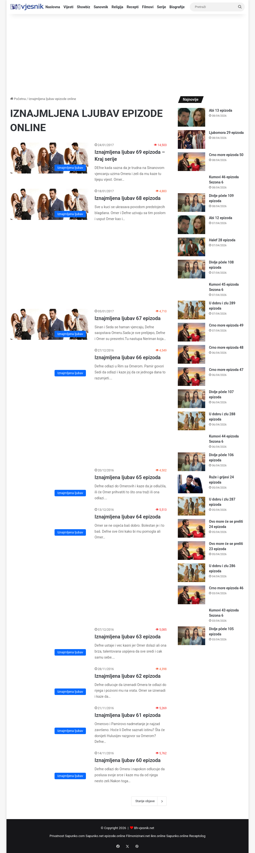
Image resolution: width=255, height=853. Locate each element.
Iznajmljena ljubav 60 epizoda (128, 760)
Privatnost (57, 836)
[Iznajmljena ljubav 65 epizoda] (49, 483)
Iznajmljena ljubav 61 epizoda (128, 715)
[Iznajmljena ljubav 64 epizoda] (49, 522)
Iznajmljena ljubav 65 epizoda (128, 477)
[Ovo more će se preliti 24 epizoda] (191, 528)
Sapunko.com (75, 836)
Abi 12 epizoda (220, 218)
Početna (18, 99)
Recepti (133, 7)
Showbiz (83, 7)
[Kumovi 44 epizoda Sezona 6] (191, 441)
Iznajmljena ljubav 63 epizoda (128, 637)
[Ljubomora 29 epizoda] (191, 139)
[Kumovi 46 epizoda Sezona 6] (191, 181)
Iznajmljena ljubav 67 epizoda (128, 318)
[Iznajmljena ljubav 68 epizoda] (49, 204)
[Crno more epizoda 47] (191, 376)
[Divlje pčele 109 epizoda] (191, 202)
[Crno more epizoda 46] (191, 595)
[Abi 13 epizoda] (191, 117)
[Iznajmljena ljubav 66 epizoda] (49, 363)
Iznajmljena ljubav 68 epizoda (128, 198)
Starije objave (149, 801)
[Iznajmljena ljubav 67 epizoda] (49, 324)
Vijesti (68, 7)
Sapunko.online (177, 836)
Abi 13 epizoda (220, 110)
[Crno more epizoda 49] (191, 332)
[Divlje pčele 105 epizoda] (191, 635)
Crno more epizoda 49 (226, 325)
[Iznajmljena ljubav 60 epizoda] (49, 766)
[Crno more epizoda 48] (191, 354)
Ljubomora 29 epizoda (226, 133)
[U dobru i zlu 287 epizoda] (191, 506)
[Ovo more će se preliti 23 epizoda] (191, 550)
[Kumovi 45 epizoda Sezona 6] (191, 289)
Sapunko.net (95, 836)
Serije (161, 7)
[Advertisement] (127, 54)
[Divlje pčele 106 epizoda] (191, 461)
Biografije (177, 7)
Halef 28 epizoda (222, 240)
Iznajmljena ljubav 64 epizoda (128, 517)
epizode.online (114, 836)
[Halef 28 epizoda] (191, 247)
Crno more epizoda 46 (226, 588)
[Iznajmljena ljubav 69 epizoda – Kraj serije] (49, 158)
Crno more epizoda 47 (226, 370)
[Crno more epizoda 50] (191, 161)
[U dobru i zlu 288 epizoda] (191, 421)
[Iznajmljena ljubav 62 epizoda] (49, 682)
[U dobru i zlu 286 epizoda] (191, 572)
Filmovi (148, 7)
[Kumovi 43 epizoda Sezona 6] (191, 615)
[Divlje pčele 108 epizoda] (191, 269)
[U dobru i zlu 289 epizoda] (191, 310)
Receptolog (197, 836)
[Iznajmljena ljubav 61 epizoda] (49, 721)
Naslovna (53, 7)
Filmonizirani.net (138, 836)
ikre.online (158, 836)
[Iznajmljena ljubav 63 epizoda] (49, 642)
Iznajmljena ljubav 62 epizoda (128, 676)
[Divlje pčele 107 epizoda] (191, 398)
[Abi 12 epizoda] (191, 224)
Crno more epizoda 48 (226, 347)
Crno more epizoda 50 (226, 155)
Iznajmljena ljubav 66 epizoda (128, 357)
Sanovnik (101, 7)
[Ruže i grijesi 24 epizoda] (191, 484)
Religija (117, 7)
